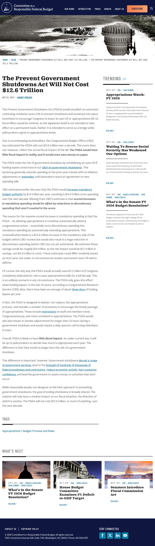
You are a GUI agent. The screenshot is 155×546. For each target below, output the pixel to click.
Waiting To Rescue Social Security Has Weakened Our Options (127, 150)
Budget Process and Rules (39, 431)
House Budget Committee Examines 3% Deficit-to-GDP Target (77, 493)
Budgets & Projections (131, 194)
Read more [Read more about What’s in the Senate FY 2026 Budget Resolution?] (109, 238)
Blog (13, 60)
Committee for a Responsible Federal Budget (27, 7)
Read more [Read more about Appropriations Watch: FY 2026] (109, 131)
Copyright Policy (30, 529)
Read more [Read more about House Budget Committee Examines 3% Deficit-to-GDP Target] (63, 505)
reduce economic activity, (62, 369)
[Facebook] (102, 535)
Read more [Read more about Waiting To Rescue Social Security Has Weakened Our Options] (109, 183)
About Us (119, 9)
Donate (107, 9)
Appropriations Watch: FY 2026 (125, 97)
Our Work (69, 9)
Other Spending (128, 90)
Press (98, 9)
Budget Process (24, 97)
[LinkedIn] (117, 535)
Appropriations (11, 431)
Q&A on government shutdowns (61, 167)
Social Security (128, 142)
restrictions (49, 311)
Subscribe (137, 8)
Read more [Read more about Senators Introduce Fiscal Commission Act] (114, 501)
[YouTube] (125, 535)
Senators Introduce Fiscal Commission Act (127, 491)
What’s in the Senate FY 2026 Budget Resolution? (127, 204)
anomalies (27, 176)
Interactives (84, 9)
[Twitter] (110, 535)
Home (5, 60)
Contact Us (10, 529)
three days (79, 289)
